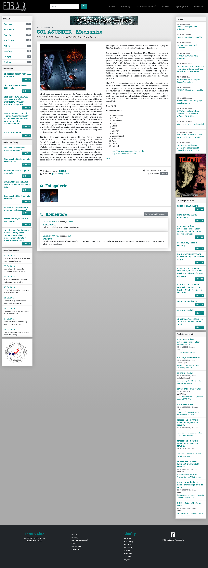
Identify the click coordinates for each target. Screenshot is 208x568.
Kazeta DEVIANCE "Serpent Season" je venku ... (188, 79)
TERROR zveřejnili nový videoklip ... (187, 26)
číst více (26, 80)
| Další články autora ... (61, 173)
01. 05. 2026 (9, 298)
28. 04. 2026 (9, 276)
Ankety (127, 550)
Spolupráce (182, 6)
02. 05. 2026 (9, 308)
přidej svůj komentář (155, 214)
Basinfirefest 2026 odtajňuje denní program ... (189, 100)
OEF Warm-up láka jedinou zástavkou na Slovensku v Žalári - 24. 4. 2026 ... (188, 112)
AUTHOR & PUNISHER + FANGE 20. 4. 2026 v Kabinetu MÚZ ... (190, 134)
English (127, 559)
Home (112, 6)
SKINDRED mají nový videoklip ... (190, 36)
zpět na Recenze (45, 28)
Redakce (198, 6)
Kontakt (165, 6)
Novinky (125, 6)
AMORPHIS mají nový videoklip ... (190, 90)
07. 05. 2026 (9, 319)
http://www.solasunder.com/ (124, 153)
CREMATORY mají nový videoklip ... (187, 45)
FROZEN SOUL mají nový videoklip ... (187, 55)
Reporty (127, 544)
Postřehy (128, 553)
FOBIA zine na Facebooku (173, 536)
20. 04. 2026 (9, 255)
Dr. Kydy (127, 556)
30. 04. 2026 (9, 287)
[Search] (64, 6)
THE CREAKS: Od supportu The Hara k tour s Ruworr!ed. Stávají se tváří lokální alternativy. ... (190, 67)
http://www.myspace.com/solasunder (128, 151)
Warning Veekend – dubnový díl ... (190, 124)
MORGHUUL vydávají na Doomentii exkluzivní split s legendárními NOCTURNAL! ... (189, 146)
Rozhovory (128, 541)
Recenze (127, 538)
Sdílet (108, 158)
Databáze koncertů (146, 6)
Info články (128, 547)
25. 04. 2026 (9, 266)
